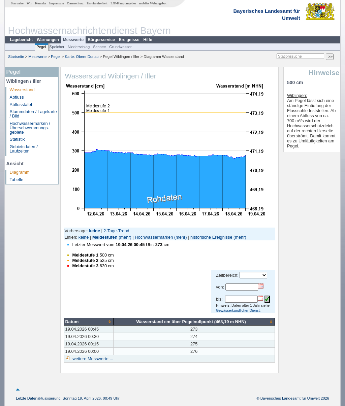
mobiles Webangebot (152, 3)
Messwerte (73, 39)
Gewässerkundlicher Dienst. (238, 310)
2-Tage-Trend (116, 230)
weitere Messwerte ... (92, 358)
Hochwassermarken (154, 237)
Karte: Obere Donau (82, 57)
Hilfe (148, 39)
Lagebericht (21, 39)
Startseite (17, 3)
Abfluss (17, 97)
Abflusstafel (21, 104)
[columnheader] (88, 321)
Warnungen (48, 39)
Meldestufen (105, 237)
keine (84, 237)
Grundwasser (120, 47)
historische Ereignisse (211, 237)
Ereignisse (129, 39)
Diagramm (20, 172)
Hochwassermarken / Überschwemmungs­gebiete (30, 128)
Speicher (57, 47)
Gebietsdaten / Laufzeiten (24, 149)
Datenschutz (75, 3)
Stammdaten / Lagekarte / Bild (33, 114)
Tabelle (17, 179)
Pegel (41, 47)
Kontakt (40, 3)
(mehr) (125, 237)
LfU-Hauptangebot (123, 3)
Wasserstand (22, 89)
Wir (29, 3)
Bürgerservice (101, 39)
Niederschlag (79, 47)
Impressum (56, 3)
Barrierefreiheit (97, 3)
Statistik (17, 139)
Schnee (99, 47)
